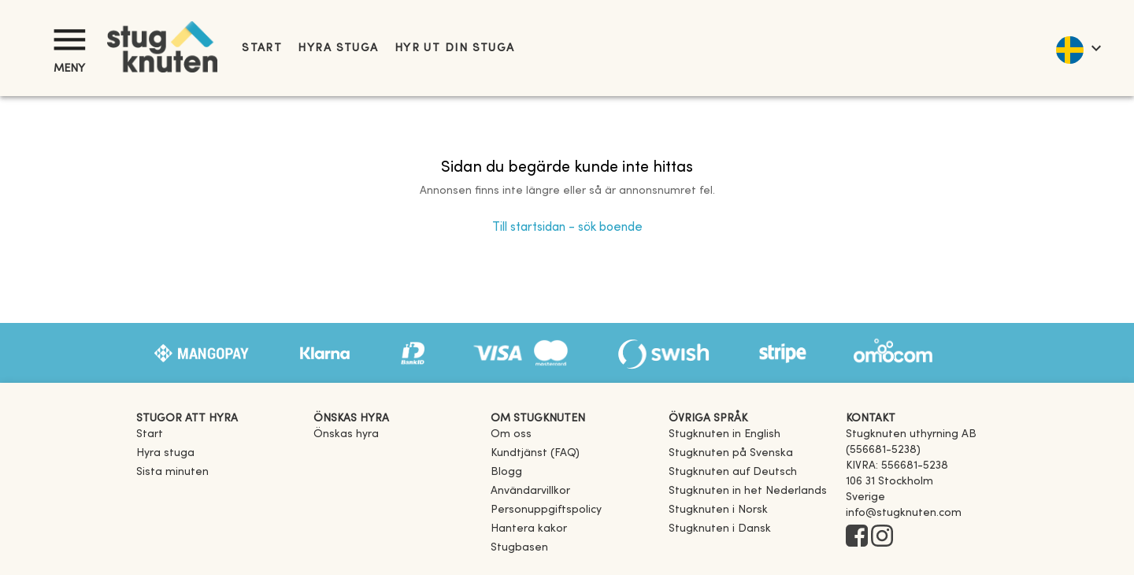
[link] (724, 434)
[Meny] (69, 40)
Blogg (506, 472)
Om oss (511, 434)
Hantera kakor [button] (529, 529)
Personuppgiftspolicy (546, 510)
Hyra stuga (338, 48)
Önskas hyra (346, 434)
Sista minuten (172, 472)
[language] (1077, 48)
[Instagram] (882, 537)
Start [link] (262, 48)
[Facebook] (857, 537)
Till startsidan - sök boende (567, 227)
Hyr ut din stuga (455, 48)
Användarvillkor (530, 491)
